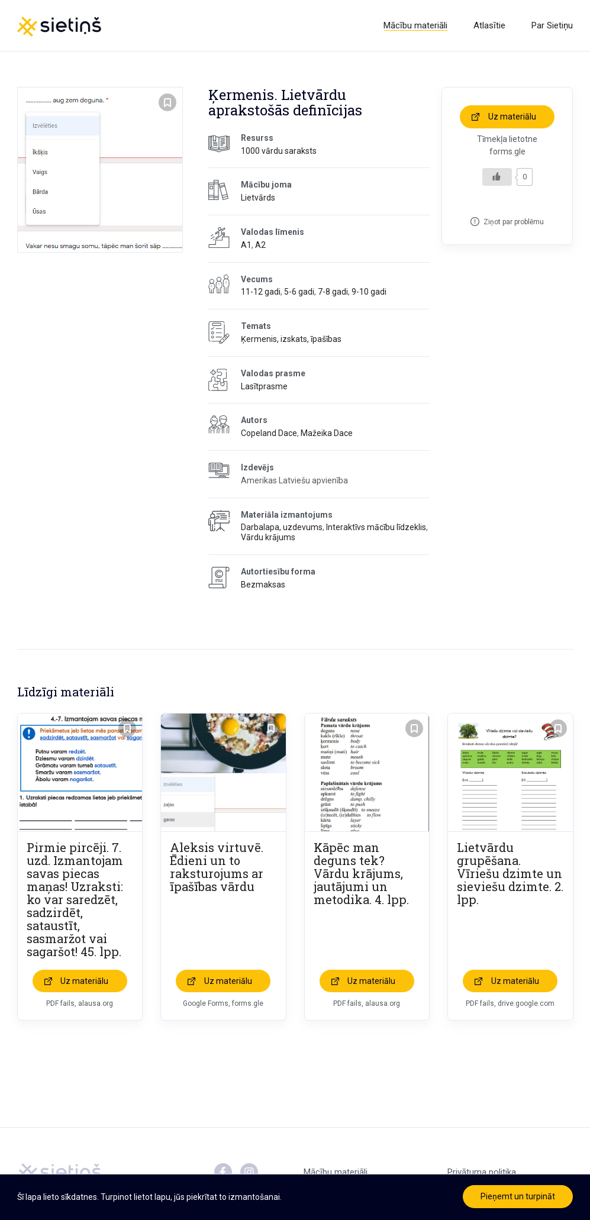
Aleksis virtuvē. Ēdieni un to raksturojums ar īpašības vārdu (216, 867)
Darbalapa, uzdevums (282, 527)
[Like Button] (497, 177)
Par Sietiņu (552, 25)
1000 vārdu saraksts (279, 151)
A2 (260, 245)
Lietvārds (258, 197)
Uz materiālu (512, 116)
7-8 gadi (333, 291)
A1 (246, 245)
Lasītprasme (264, 386)
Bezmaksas (263, 584)
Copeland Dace (269, 433)
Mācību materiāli (415, 25)
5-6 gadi (299, 291)
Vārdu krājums (268, 537)
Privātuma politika (481, 1172)
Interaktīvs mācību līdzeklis (376, 527)
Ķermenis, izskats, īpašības (291, 339)
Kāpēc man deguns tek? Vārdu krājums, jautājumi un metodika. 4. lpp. (361, 873)
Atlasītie (489, 25)
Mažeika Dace (327, 433)
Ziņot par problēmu (513, 222)
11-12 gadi (261, 291)
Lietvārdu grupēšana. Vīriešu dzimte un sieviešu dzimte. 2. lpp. (510, 873)
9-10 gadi (369, 291)
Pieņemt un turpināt (518, 1196)
